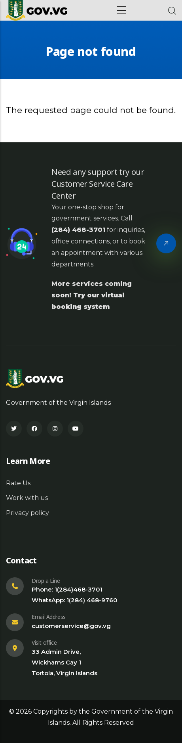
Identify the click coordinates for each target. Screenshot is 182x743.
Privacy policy (27, 513)
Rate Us (18, 483)
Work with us (27, 498)
